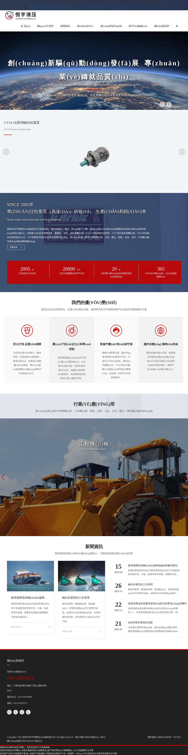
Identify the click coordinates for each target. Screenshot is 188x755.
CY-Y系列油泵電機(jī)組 (92, 700)
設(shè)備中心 (58, 681)
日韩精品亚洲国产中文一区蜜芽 (59, 753)
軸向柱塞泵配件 (89, 705)
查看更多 (16, 247)
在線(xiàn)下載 (135, 722)
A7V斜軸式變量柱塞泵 (92, 681)
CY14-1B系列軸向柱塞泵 (93, 671)
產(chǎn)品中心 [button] (85, 26)
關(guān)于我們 (61, 660)
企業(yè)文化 (58, 676)
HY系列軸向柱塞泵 (90, 695)
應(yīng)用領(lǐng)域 (140, 681)
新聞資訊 (133, 660)
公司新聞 (132, 671)
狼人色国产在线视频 (35, 753)
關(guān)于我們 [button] (45, 26)
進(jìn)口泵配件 (88, 710)
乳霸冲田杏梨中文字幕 (106, 753)
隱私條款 (152, 737)
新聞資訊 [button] (65, 26)
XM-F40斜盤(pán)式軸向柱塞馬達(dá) (99, 676)
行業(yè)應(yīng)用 (137, 692)
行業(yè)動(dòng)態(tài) (139, 676)
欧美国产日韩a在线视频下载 (13, 753)
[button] (177, 26)
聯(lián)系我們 (161, 26)
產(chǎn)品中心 (90, 660)
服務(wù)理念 (134, 713)
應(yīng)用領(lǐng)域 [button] (111, 26)
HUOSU (177, 737)
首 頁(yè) (25, 26)
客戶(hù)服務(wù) (138, 701)
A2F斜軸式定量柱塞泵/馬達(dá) (96, 686)
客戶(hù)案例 (134, 697)
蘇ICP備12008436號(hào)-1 (88, 737)
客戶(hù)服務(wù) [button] (138, 26)
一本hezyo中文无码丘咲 (85, 753)
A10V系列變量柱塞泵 (91, 691)
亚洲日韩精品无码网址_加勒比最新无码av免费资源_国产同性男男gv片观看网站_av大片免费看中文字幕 (46, 750)
